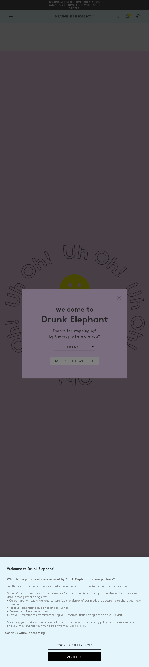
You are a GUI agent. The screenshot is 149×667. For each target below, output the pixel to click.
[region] (74, 612)
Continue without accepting (25, 633)
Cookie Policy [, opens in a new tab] (78, 625)
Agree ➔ (74, 656)
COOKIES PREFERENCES (74, 645)
